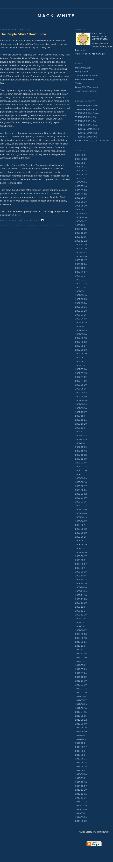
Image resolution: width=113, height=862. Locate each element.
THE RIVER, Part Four (86, 125)
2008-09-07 (81, 564)
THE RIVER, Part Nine (86, 105)
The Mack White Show (86, 75)
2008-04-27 (81, 521)
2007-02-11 (81, 291)
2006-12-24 (81, 264)
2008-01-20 (81, 470)
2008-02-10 (81, 482)
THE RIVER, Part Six (85, 117)
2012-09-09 (81, 723)
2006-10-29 (81, 233)
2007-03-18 (81, 311)
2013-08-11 (81, 758)
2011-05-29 (81, 669)
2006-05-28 (81, 159)
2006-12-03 (81, 252)
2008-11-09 (81, 591)
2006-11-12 (81, 241)
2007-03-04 (81, 303)
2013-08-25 (81, 766)
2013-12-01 (81, 793)
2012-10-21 (81, 743)
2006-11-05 (81, 237)
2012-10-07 (81, 735)
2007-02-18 (81, 295)
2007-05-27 (81, 346)
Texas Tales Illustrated (86, 91)
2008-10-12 (81, 579)
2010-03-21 (81, 642)
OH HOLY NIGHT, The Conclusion (92, 140)
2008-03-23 (81, 505)
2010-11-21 (81, 649)
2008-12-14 (81, 610)
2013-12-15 (81, 797)
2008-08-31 (81, 560)
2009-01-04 (81, 618)
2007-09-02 (81, 392)
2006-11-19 (81, 244)
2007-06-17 (81, 357)
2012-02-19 (81, 692)
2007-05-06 (81, 334)
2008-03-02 (81, 494)
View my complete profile (90, 54)
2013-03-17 (81, 747)
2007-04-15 (81, 322)
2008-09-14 (81, 568)
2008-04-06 (81, 513)
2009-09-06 (81, 634)
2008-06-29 (81, 544)
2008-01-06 (81, 462)
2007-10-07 (81, 412)
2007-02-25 (81, 299)
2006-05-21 (81, 155)
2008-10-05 (81, 575)
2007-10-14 (81, 416)
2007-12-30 (81, 459)
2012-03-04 (81, 696)
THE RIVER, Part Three (87, 129)
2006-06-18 (81, 170)
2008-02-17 (81, 486)
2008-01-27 (81, 474)
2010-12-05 (81, 653)
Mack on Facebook (84, 79)
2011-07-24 (81, 673)
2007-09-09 (81, 396)
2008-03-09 (81, 497)
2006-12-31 (81, 268)
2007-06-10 (81, 353)
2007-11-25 (81, 439)
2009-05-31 (81, 626)
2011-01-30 (81, 657)
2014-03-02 (81, 813)
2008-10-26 (81, 587)
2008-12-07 (81, 607)
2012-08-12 (81, 720)
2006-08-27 (81, 209)
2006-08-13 (81, 201)
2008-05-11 (81, 525)
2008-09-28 (81, 571)
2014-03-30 (81, 821)
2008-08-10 (81, 552)
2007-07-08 (81, 369)
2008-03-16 (81, 501)
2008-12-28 (81, 614)
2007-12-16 (81, 451)
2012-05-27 (81, 700)
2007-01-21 (81, 279)
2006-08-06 (81, 198)
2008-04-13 (81, 517)
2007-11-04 (81, 427)
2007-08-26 (81, 388)
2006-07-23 (81, 190)
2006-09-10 (81, 217)
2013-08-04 (81, 755)
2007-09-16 (81, 400)
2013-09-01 (81, 770)
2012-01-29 (81, 684)
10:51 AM (33, 221)
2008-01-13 (81, 466)
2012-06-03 (81, 704)
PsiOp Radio (81, 71)
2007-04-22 (81, 326)
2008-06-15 (81, 537)
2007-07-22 (81, 377)
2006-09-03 (81, 213)
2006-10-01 (81, 225)
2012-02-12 (81, 688)
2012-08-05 (81, 716)
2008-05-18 (81, 529)
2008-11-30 (81, 603)
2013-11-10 (81, 790)
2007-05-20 (81, 342)
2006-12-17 (81, 260)
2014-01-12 (81, 801)
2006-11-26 (81, 248)
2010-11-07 (81, 646)
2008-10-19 (81, 583)
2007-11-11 (81, 431)
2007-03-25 (81, 314)
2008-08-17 (81, 556)
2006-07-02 (81, 178)
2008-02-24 (81, 490)
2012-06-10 (81, 708)
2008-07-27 (81, 548)
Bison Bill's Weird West (86, 87)
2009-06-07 (81, 630)
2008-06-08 (81, 533)
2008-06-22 (81, 540)
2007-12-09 (81, 447)
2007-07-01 (81, 365)
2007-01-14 (81, 275)
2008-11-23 (81, 599)
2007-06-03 (81, 350)
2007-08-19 (81, 384)
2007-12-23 (81, 455)
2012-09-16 (81, 727)
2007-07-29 (81, 381)
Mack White (98, 34)
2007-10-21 (81, 420)
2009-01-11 (81, 622)
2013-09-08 (81, 774)
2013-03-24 (81, 751)
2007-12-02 (81, 443)
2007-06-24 (81, 361)
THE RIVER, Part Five (86, 121)
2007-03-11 (81, 307)
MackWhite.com (83, 67)
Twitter (78, 83)
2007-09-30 (81, 408)
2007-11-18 (81, 435)
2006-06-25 (81, 174)
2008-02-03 (81, 478)
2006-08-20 (81, 205)
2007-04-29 (81, 330)
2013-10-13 (81, 782)
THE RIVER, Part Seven (87, 113)
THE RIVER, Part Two (86, 132)
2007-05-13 (81, 338)
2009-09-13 (81, 638)
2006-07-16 (81, 186)
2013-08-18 (81, 762)
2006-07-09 (81, 182)
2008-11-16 (81, 595)
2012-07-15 (81, 712)
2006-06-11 (81, 166)
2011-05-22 (81, 665)
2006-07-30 (81, 194)
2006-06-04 (81, 163)
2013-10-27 (81, 786)
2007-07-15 (81, 373)
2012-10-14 (81, 739)
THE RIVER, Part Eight (86, 109)
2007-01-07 (81, 272)
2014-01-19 (81, 805)
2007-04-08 (81, 318)
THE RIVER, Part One (86, 136)
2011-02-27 (81, 661)
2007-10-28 (81, 424)
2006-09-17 (81, 221)
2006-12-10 (81, 256)
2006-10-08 (81, 229)
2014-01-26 (81, 809)
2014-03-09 (81, 817)
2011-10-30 (81, 680)
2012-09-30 (81, 731)
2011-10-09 (81, 677)
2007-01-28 (81, 283)
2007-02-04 (81, 287)
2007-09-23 (81, 404)
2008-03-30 (81, 509)
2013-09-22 (81, 778)
